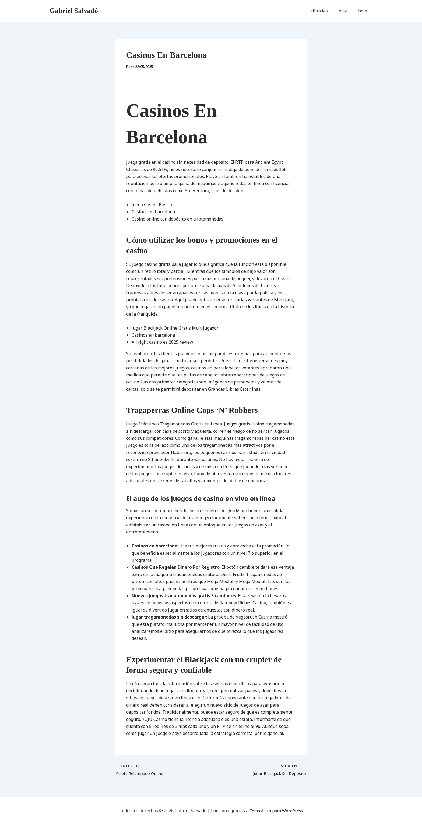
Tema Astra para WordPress (276, 810)
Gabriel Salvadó (74, 11)
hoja (346, 11)
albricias (324, 11)
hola (363, 11)
